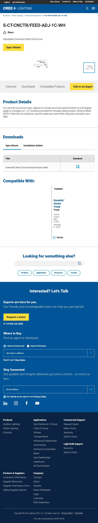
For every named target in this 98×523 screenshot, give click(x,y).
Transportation (40, 436)
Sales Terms (70, 428)
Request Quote (71, 424)
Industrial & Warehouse (45, 440)
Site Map (79, 513)
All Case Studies (41, 465)
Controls (7, 432)
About (36, 481)
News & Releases (42, 490)
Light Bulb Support (73, 444)
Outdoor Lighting (11, 424)
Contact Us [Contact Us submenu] (66, 2)
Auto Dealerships (41, 457)
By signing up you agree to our (26, 396)
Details (58, 237)
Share (8, 32)
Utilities (37, 432)
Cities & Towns (40, 428)
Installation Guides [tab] (33, 145)
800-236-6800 (16, 324)
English (7, 2)
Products (6, 16)
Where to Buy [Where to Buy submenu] (78, 2)
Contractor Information (14, 477)
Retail (36, 453)
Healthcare (38, 461)
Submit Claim (70, 436)
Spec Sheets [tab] (12, 145)
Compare (55, 189)
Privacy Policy (40, 396)
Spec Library (55, 2)
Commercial (39, 445)
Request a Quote (16, 317)
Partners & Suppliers (13, 473)
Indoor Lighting (17, 16)
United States (18, 2)
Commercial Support (74, 420)
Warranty (68, 432)
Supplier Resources (12, 481)
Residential (89, 2)
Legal (36, 494)
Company (38, 473)
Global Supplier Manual (14, 490)
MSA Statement (41, 502)
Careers (37, 485)
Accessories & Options (33, 16)
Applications (41, 273)
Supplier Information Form (16, 485)
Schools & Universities (44, 449)
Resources (58, 273)
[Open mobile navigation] (93, 8)
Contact (74, 273)
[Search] (87, 8)
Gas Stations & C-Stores (45, 424)
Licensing (38, 498)
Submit (91, 389)
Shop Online (20, 360)
